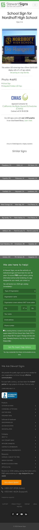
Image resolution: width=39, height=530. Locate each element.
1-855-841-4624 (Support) (14, 491)
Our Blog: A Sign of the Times (11, 457)
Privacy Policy (7, 341)
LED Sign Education (7, 426)
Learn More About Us (8, 388)
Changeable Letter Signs (9, 409)
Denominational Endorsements (11, 450)
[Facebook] (13, 514)
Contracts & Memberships (9, 447)
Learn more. (28, 120)
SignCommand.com (7, 422)
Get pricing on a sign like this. (19, 72)
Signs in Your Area (7, 460)
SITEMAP (27, 504)
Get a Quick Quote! (11, 482)
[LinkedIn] (26, 514)
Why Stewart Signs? (8, 440)
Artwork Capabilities (8, 443)
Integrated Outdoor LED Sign (12, 86)
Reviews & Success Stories (10, 463)
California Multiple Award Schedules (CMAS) (19, 107)
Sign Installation (7, 429)
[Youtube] (22, 514)
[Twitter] (17, 514)
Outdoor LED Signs (7, 405)
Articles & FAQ (6, 467)
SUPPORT (5, 504)
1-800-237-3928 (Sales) (13, 488)
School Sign (6, 83)
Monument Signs (7, 415)
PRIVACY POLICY (16, 504)
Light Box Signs (6, 412)
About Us (4, 437)
